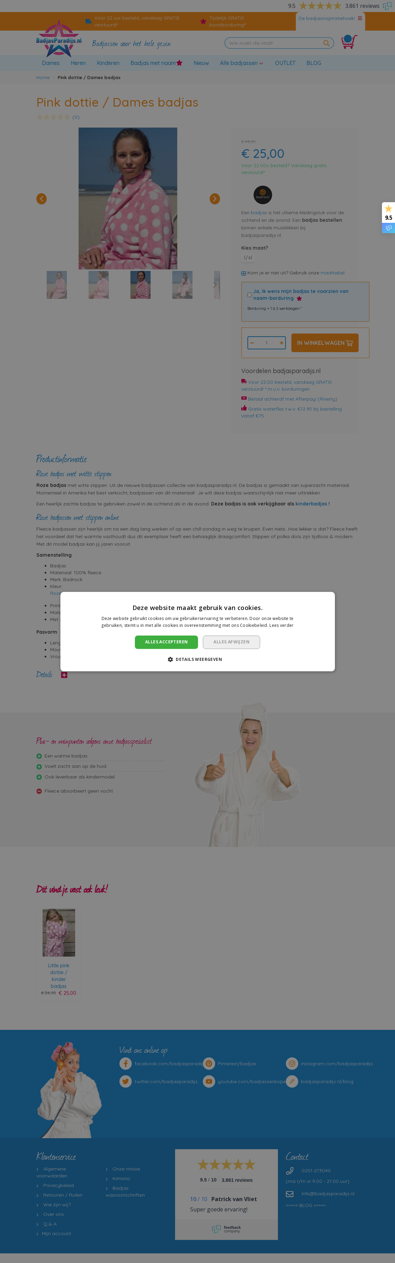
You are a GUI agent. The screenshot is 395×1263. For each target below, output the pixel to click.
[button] (197, 659)
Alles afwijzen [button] (231, 642)
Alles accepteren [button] (166, 642)
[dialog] (197, 631)
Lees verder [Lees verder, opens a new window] (281, 625)
